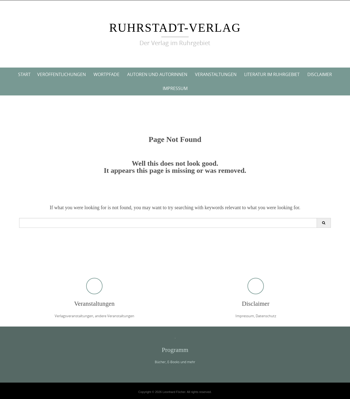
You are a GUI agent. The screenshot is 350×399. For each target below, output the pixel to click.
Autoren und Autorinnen (157, 74)
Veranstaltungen (216, 74)
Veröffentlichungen (61, 74)
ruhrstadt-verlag (175, 27)
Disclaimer (319, 74)
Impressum (175, 88)
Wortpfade (106, 74)
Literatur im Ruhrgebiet (272, 74)
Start (24, 74)
